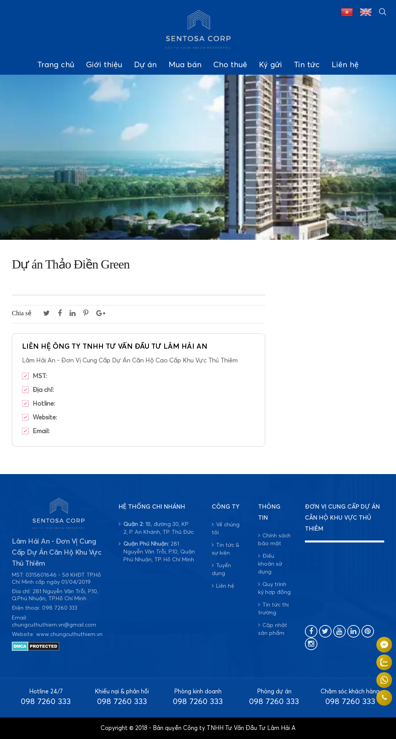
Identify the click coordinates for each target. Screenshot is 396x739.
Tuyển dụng (221, 569)
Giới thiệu (104, 65)
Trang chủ (55, 65)
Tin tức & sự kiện (225, 549)
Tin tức (307, 65)
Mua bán (185, 65)
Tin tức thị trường (273, 609)
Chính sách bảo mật (274, 539)
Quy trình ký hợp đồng (274, 588)
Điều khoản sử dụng (270, 564)
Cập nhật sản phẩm (272, 629)
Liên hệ (345, 65)
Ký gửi (270, 65)
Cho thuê (230, 65)
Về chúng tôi (226, 528)
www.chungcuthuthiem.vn (69, 634)
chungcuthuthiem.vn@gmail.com (54, 625)
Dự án (145, 65)
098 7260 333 (59, 608)
